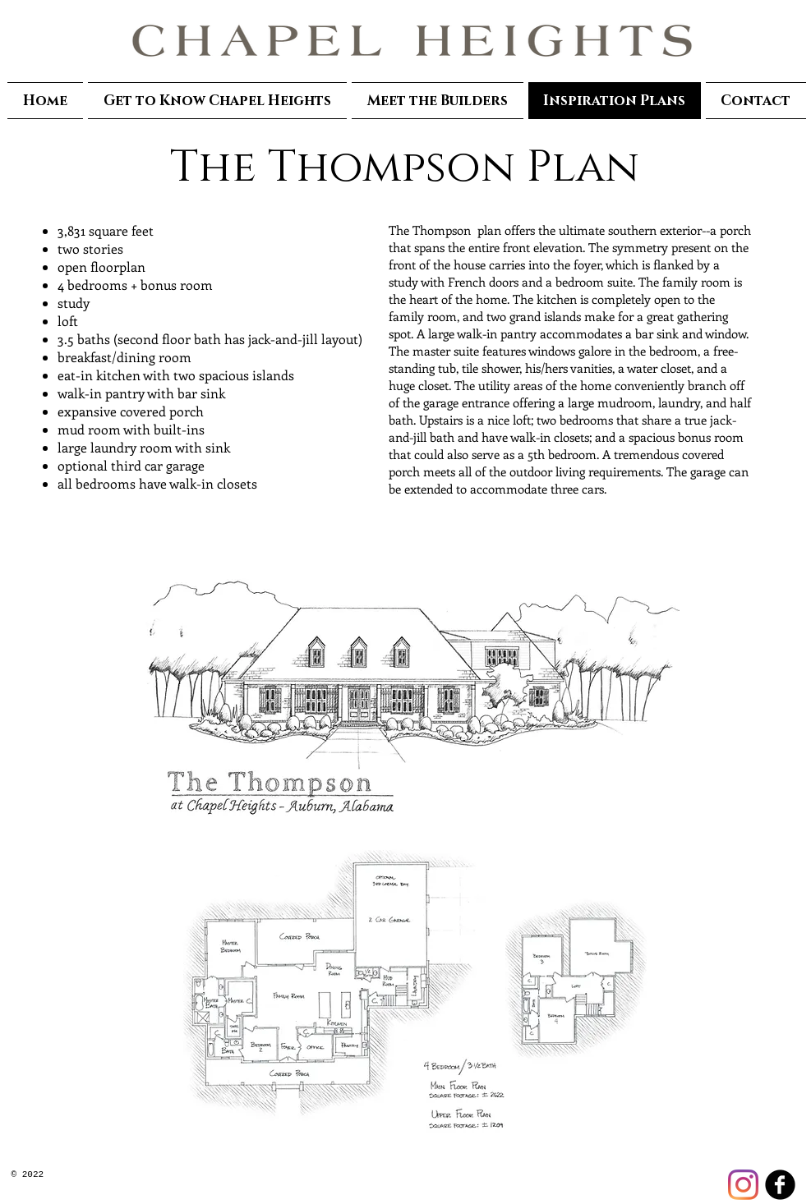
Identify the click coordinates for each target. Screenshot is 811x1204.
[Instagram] (743, 1185)
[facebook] (780, 1185)
